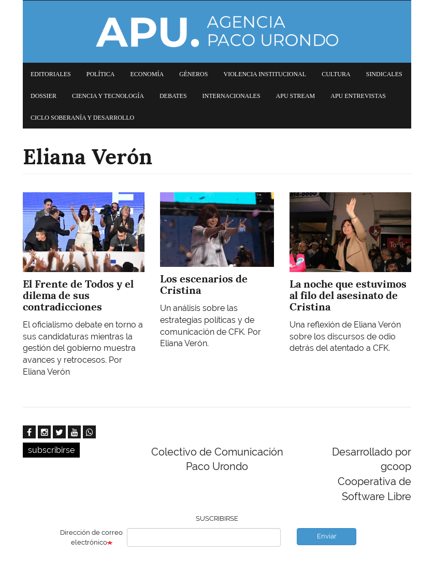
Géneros (193, 74)
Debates (173, 95)
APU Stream (295, 95)
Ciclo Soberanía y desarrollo (82, 117)
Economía (147, 74)
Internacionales (231, 95)
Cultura (336, 74)
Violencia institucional (264, 74)
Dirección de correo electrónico (91, 537)
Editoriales (51, 74)
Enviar (327, 536)
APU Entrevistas (358, 95)
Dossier (43, 95)
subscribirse (51, 450)
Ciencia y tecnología (108, 95)
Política (100, 74)
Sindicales (384, 74)
